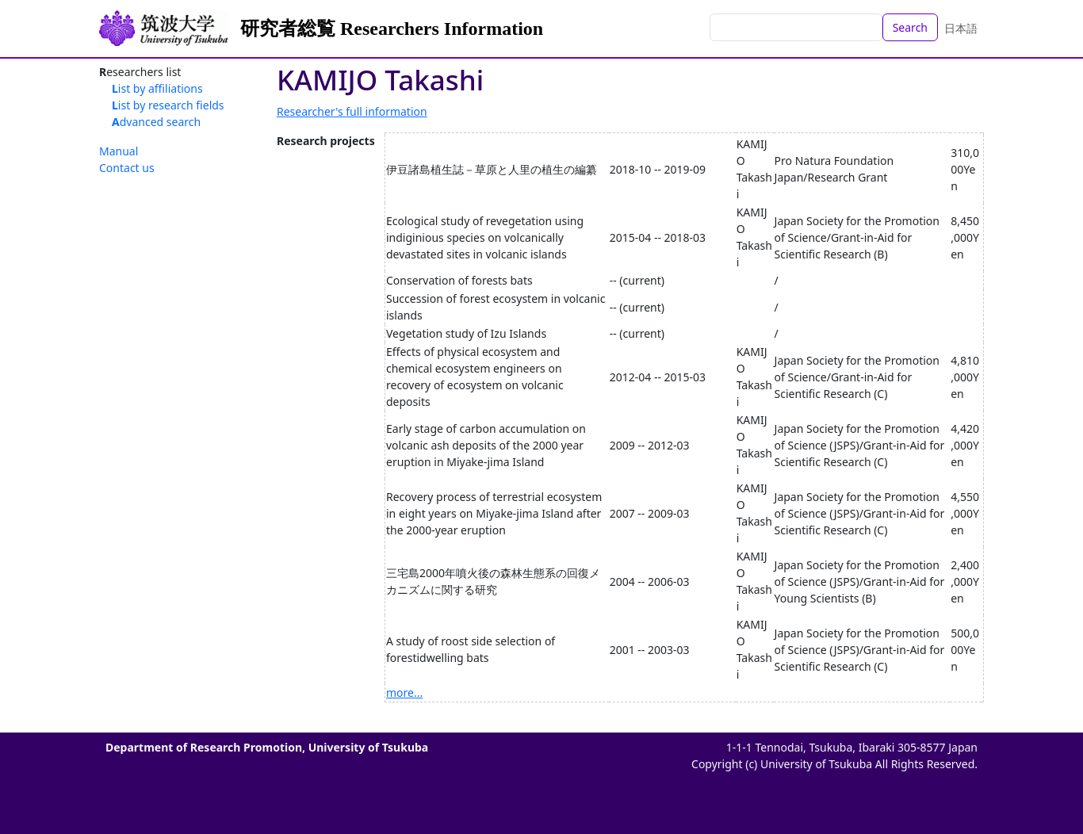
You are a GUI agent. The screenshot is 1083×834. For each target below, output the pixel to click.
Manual (118, 151)
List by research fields (168, 105)
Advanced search (156, 121)
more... (404, 692)
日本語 (961, 28)
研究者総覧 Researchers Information (391, 28)
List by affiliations (157, 88)
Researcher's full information (352, 111)
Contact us (127, 167)
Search (910, 27)
